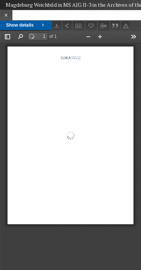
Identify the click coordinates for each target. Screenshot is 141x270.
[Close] (6, 15)
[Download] (57, 26)
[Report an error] (125, 26)
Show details (25, 25)
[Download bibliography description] (103, 26)
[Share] (67, 26)
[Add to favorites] (91, 26)
